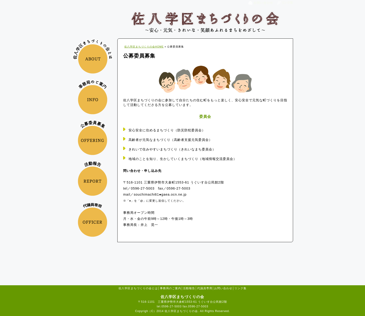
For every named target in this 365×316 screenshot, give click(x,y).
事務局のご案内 (170, 288)
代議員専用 (204, 288)
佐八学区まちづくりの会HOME (144, 46)
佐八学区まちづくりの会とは (138, 288)
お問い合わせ (223, 288)
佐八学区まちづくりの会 (205, 21)
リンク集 (240, 288)
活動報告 (189, 288)
